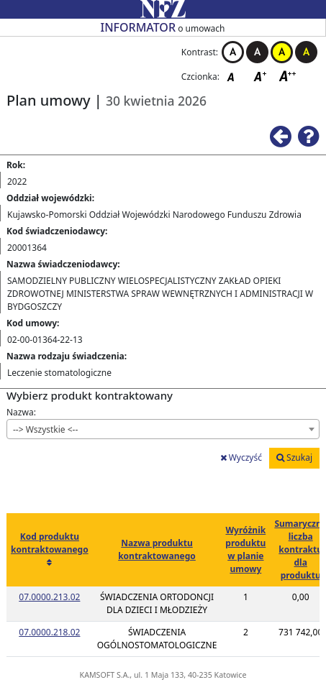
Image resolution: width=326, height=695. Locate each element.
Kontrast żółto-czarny (282, 52)
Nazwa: (21, 412)
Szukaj (294, 457)
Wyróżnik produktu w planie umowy (245, 549)
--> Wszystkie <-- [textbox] (45, 429)
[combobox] (163, 429)
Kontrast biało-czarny (233, 52)
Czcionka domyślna (234, 75)
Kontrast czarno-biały (257, 52)
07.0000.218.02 (49, 632)
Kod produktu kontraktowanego (50, 543)
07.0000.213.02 (49, 597)
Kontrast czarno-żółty (306, 52)
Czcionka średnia (261, 75)
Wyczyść (241, 457)
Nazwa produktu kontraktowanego (157, 549)
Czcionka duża (287, 75)
